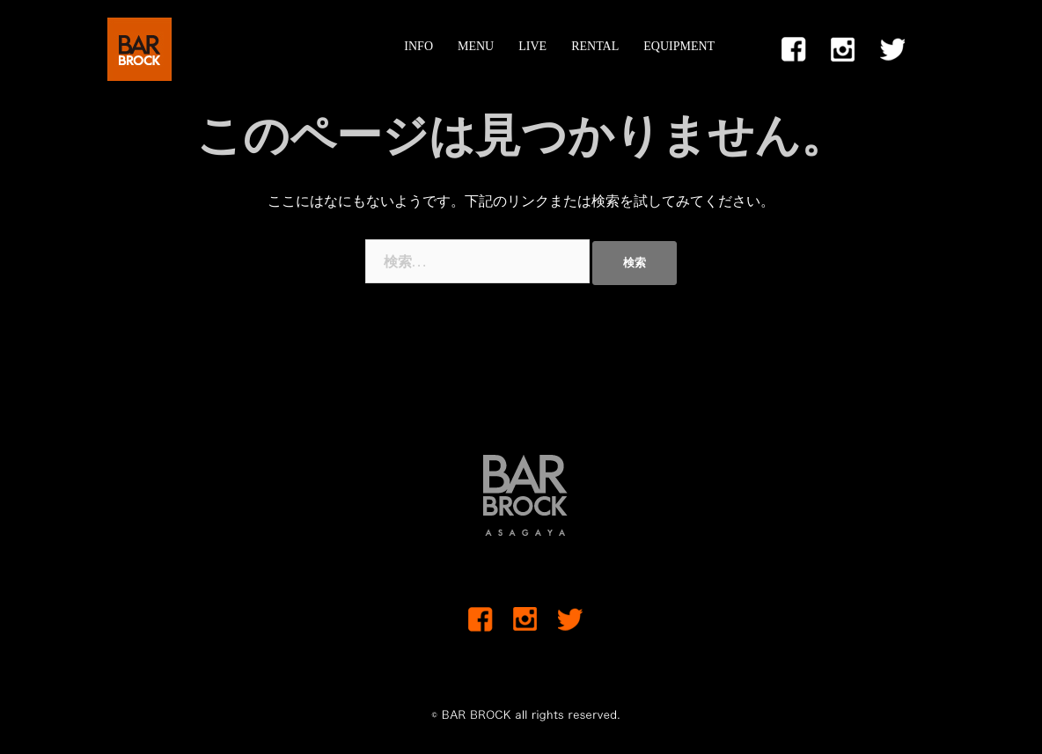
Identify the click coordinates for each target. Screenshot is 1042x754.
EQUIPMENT (679, 46)
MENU (476, 46)
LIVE (532, 46)
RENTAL (595, 46)
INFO (418, 46)
